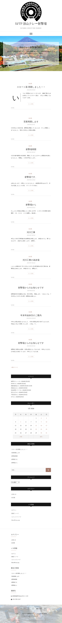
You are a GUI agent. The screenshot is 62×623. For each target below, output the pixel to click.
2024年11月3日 (31, 180)
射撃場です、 (31, 176)
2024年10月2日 (31, 207)
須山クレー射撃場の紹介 (31, 47)
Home (16, 613)
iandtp (12, 107)
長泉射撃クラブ (15, 390)
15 (36, 425)
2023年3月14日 (31, 346)
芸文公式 (13, 392)
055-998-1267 (16, 599)
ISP (12, 397)
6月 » (41, 436)
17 (46, 425)
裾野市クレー (14, 381)
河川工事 (31, 232)
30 (41, 433)
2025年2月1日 (31, 124)
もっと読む (31, 58)
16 (41, 425)
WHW (12, 383)
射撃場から (31, 204)
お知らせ (13, 494)
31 (46, 433)
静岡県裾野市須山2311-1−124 (19, 596)
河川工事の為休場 (31, 259)
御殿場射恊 (14, 385)
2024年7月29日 (31, 235)
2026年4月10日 (31, 90)
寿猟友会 (13, 388)
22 (36, 429)
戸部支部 (13, 394)
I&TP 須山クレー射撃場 (31, 23)
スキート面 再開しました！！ (31, 86)
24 (46, 429)
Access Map (27, 616)
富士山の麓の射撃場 (42, 613)
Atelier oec (42, 620)
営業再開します (31, 121)
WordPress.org (15, 520)
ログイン (13, 510)
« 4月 (20, 436)
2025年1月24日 (31, 152)
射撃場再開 (31, 149)
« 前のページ (14, 367)
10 (46, 422)
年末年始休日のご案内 (31, 315)
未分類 (30, 83)
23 (41, 429)
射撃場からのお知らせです (31, 287)
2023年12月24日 (31, 318)
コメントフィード (16, 517)
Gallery (36, 616)
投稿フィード (15, 513)
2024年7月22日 (31, 263)
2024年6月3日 (31, 290)
